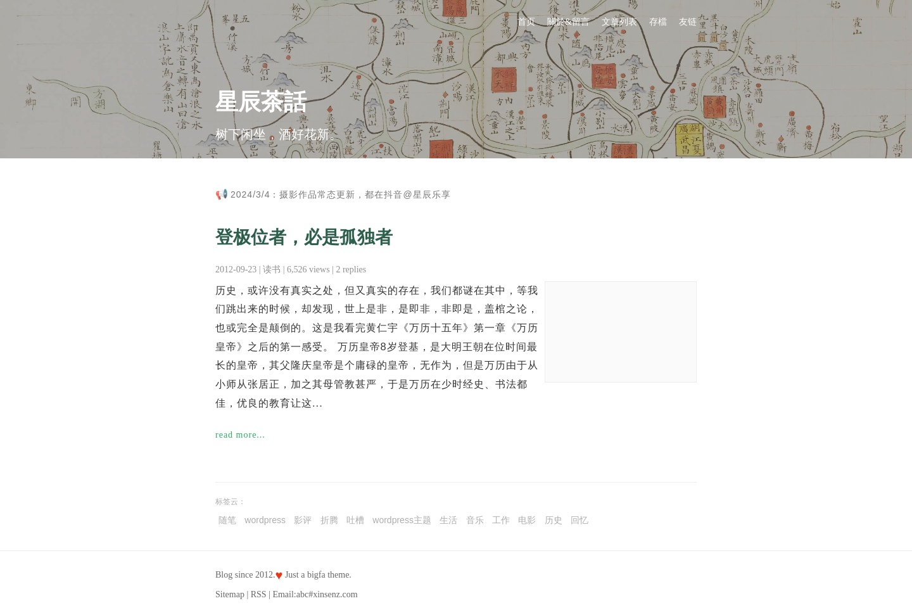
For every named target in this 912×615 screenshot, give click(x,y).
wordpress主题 (401, 520)
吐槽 (355, 520)
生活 (448, 520)
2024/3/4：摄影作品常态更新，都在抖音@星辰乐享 (341, 194)
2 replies (351, 269)
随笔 (227, 520)
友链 (688, 22)
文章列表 (619, 22)
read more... (240, 435)
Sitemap (229, 594)
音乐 (475, 520)
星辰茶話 (261, 102)
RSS (259, 594)
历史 (553, 520)
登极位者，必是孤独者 (304, 237)
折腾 (329, 520)
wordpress (265, 520)
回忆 (579, 520)
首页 (526, 22)
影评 (303, 520)
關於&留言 (568, 22)
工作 (501, 520)
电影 (527, 520)
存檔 (658, 22)
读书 (272, 269)
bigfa (316, 575)
